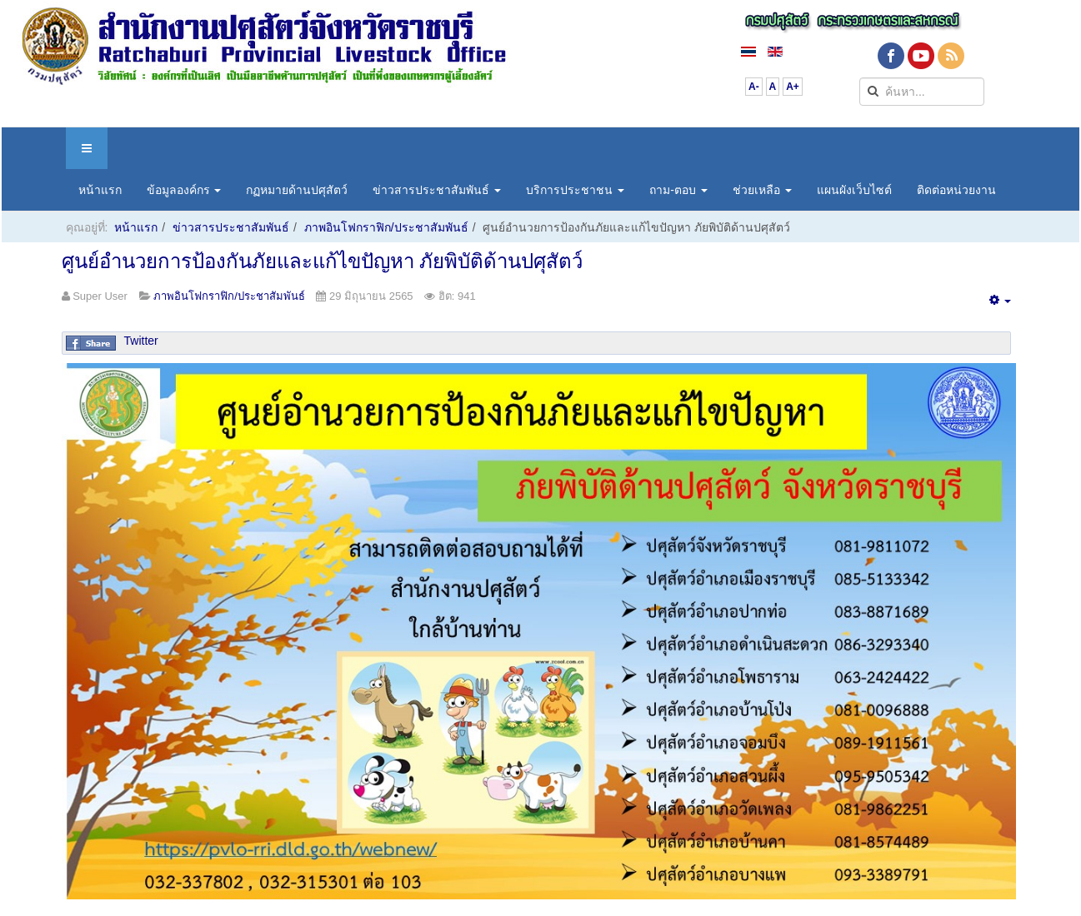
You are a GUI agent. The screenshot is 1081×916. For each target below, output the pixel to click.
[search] (921, 91)
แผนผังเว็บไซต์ (854, 190)
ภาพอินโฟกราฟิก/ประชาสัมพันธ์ (386, 227)
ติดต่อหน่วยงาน (956, 190)
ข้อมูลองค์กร (184, 190)
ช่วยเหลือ (762, 190)
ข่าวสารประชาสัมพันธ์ (437, 190)
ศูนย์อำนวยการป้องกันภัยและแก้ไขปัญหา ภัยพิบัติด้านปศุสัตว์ (322, 261)
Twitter (141, 340)
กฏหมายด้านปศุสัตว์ (297, 190)
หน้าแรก (100, 190)
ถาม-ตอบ (678, 190)
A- (753, 86)
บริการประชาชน (575, 190)
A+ (792, 86)
